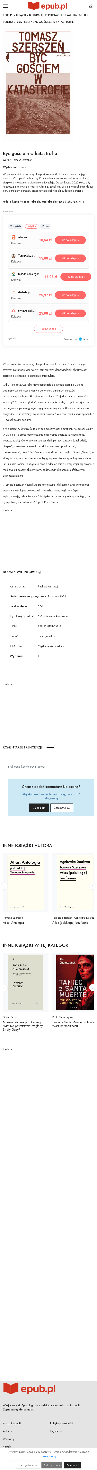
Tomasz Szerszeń (22, 160)
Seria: (14, 636)
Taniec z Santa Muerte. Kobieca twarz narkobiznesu (73, 1024)
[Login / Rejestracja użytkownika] (90, 6)
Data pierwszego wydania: (28, 596)
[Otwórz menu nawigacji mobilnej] (5, 6)
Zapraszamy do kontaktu (18, 1409)
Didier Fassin (10, 1017)
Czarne (21, 167)
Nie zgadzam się (28, 1465)
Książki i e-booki (12, 1423)
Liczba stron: (19, 606)
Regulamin (56, 1431)
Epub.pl (8, 15)
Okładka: (16, 646)
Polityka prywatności (61, 1423)
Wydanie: (16, 656)
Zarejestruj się (62, 808)
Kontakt (7, 1447)
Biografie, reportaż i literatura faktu (57, 15)
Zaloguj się (39, 808)
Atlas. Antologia (13, 922)
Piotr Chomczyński (63, 1017)
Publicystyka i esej (16, 22)
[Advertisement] (48, 539)
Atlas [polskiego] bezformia (70, 922)
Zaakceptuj (72, 1465)
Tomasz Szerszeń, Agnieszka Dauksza (74, 918)
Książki (21, 15)
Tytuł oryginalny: (22, 616)
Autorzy (7, 1431)
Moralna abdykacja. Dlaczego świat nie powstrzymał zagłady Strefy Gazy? (23, 1026)
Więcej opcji (50, 1456)
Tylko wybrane (52, 1465)
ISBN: (13, 626)
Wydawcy (8, 1439)
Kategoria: (17, 586)
